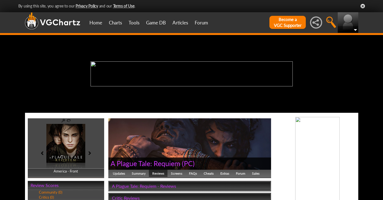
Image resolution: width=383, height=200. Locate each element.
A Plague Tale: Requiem (145, 163)
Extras (224, 173)
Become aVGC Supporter (287, 22)
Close (363, 6)
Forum (201, 23)
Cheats (209, 173)
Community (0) (50, 192)
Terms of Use (123, 6)
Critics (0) (46, 197)
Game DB (156, 23)
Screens (176, 173)
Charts (115, 23)
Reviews (158, 173)
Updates (119, 173)
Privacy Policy (87, 6)
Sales (255, 173)
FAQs (193, 173)
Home (95, 23)
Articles (180, 23)
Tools (134, 23)
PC (188, 163)
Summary (139, 173)
